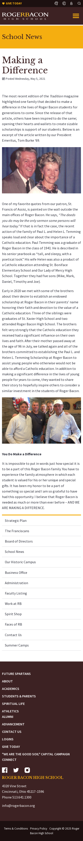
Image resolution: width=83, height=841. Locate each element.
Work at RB (13, 604)
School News (14, 552)
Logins (8, 739)
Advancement (13, 724)
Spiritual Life (13, 704)
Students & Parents (19, 696)
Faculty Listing (16, 593)
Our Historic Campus (20, 562)
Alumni (7, 717)
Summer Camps (17, 645)
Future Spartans (16, 674)
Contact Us (13, 635)
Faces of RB (13, 624)
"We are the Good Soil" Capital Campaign (36, 754)
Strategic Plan (16, 521)
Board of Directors (19, 541)
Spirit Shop (13, 614)
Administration (16, 583)
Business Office (16, 573)
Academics (10, 689)
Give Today (11, 747)
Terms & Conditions (16, 828)
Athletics (10, 711)
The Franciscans (17, 531)
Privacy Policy (38, 828)
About (7, 681)
